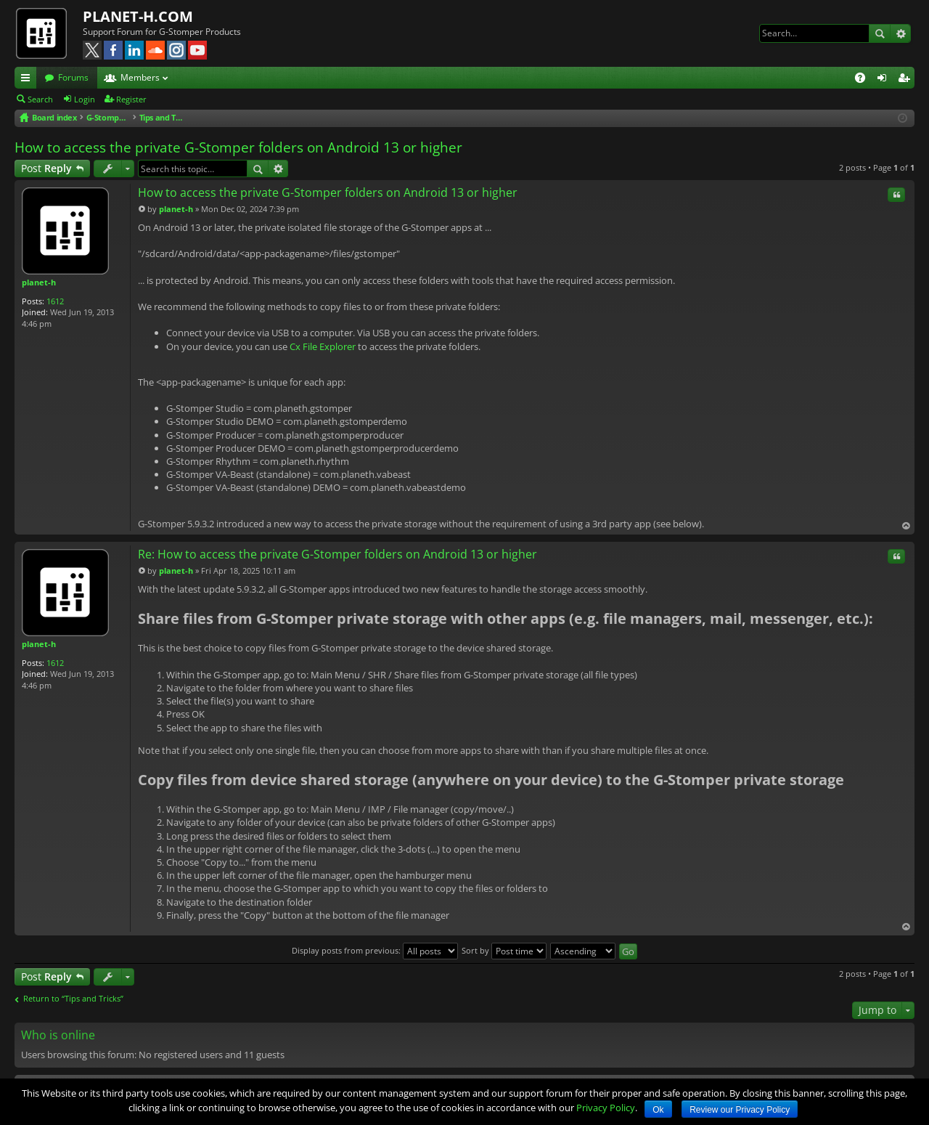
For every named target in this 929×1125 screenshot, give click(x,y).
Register (131, 99)
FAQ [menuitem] (865, 80)
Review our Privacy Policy (739, 1110)
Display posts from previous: (375, 950)
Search (880, 33)
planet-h (39, 282)
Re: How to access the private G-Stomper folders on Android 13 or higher (337, 554)
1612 (55, 301)
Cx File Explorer (323, 346)
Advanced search (900, 33)
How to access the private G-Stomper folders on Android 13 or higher (238, 147)
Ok (657, 1110)
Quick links (28, 80)
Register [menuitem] (906, 80)
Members (140, 77)
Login (84, 99)
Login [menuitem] (885, 80)
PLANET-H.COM (138, 16)
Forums (73, 77)
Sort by (504, 950)
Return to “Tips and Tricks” (73, 999)
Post (46, 168)
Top (906, 526)
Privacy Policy (605, 1107)
